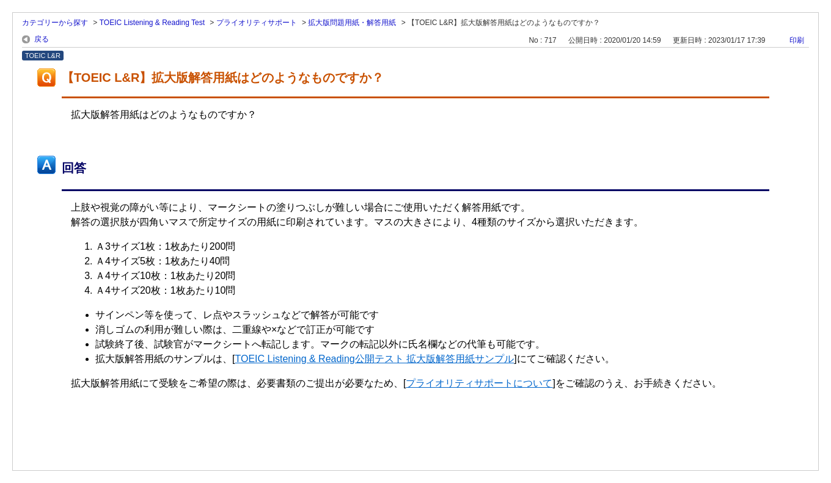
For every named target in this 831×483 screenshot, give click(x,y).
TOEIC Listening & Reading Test (152, 22)
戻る (41, 39)
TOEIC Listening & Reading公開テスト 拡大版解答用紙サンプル (374, 359)
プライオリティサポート (256, 22)
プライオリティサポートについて (479, 383)
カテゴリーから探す (55, 22)
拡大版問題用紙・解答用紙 (352, 22)
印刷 (796, 40)
